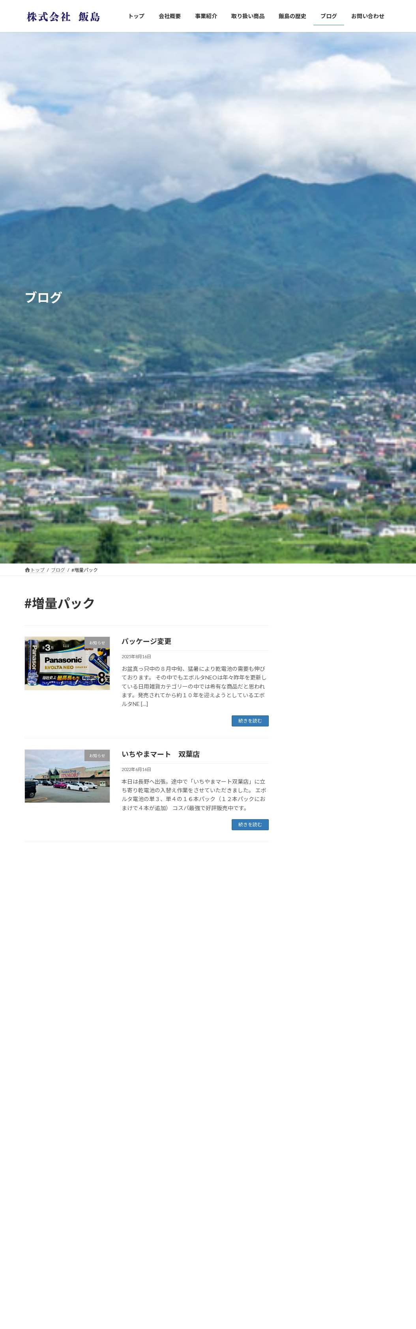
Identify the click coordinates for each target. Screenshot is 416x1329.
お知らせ (306, 1023)
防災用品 (343, 624)
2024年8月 (308, 1210)
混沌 (337, 815)
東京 (337, 731)
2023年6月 (308, 1306)
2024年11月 (310, 1162)
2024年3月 (308, 1258)
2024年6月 (308, 1242)
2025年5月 (308, 1130)
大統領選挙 (345, 887)
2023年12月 (310, 1274)
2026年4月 (308, 1082)
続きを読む (250, 721)
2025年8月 (308, 1098)
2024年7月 (308, 1226)
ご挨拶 (340, 851)
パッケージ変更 (146, 641)
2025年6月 (308, 1114)
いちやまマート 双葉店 (161, 754)
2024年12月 (310, 1146)
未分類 (303, 1039)
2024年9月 (308, 1194)
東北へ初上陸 (348, 695)
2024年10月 (310, 1178)
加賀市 (340, 922)
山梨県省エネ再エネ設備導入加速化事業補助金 (359, 775)
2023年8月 (308, 1290)
